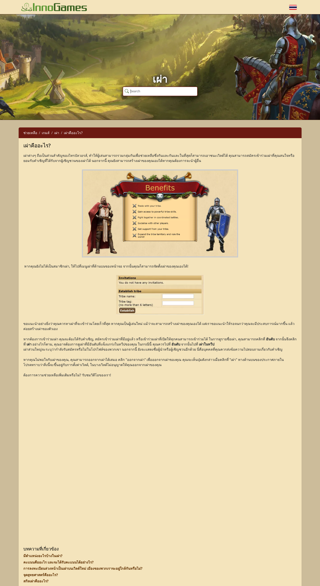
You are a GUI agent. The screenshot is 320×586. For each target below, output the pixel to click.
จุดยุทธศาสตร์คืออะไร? (40, 575)
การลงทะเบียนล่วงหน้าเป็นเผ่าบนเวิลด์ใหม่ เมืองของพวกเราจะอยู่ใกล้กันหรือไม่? (83, 568)
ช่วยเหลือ (30, 132)
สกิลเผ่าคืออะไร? (36, 581)
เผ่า (56, 132)
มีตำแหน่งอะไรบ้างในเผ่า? (43, 555)
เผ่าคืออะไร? (73, 132)
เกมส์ (46, 132)
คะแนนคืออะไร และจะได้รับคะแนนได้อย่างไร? (58, 562)
